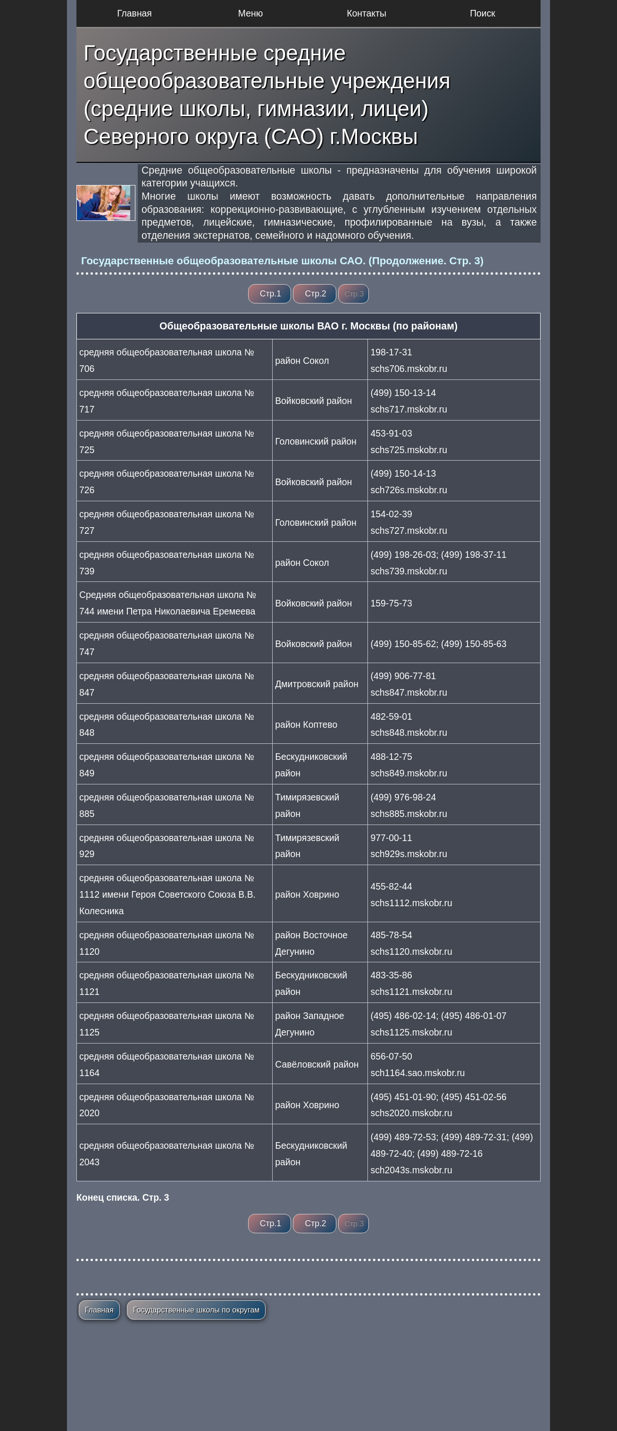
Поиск (482, 13)
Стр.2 (315, 293)
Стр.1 (270, 293)
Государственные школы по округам (196, 1310)
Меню (250, 13)
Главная (134, 13)
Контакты (366, 13)
